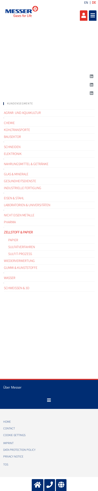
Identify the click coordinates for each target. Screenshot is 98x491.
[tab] (49, 103)
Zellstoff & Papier (18, 232)
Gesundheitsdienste (20, 181)
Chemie (9, 123)
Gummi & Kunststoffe (20, 267)
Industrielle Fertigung (22, 188)
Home (7, 422)
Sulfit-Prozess (20, 254)
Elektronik (13, 153)
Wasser (9, 278)
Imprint (8, 443)
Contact (9, 428)
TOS (5, 464)
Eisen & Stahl (14, 198)
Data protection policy (19, 450)
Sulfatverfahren (21, 247)
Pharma (10, 222)
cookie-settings (14, 435)
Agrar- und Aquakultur (22, 112)
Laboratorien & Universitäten (27, 205)
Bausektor (12, 136)
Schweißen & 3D (16, 288)
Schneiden (12, 147)
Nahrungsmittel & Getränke (26, 164)
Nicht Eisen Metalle (19, 215)
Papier (13, 240)
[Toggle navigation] (49, 400)
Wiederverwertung (19, 260)
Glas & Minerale (16, 174)
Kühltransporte (17, 130)
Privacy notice (13, 456)
